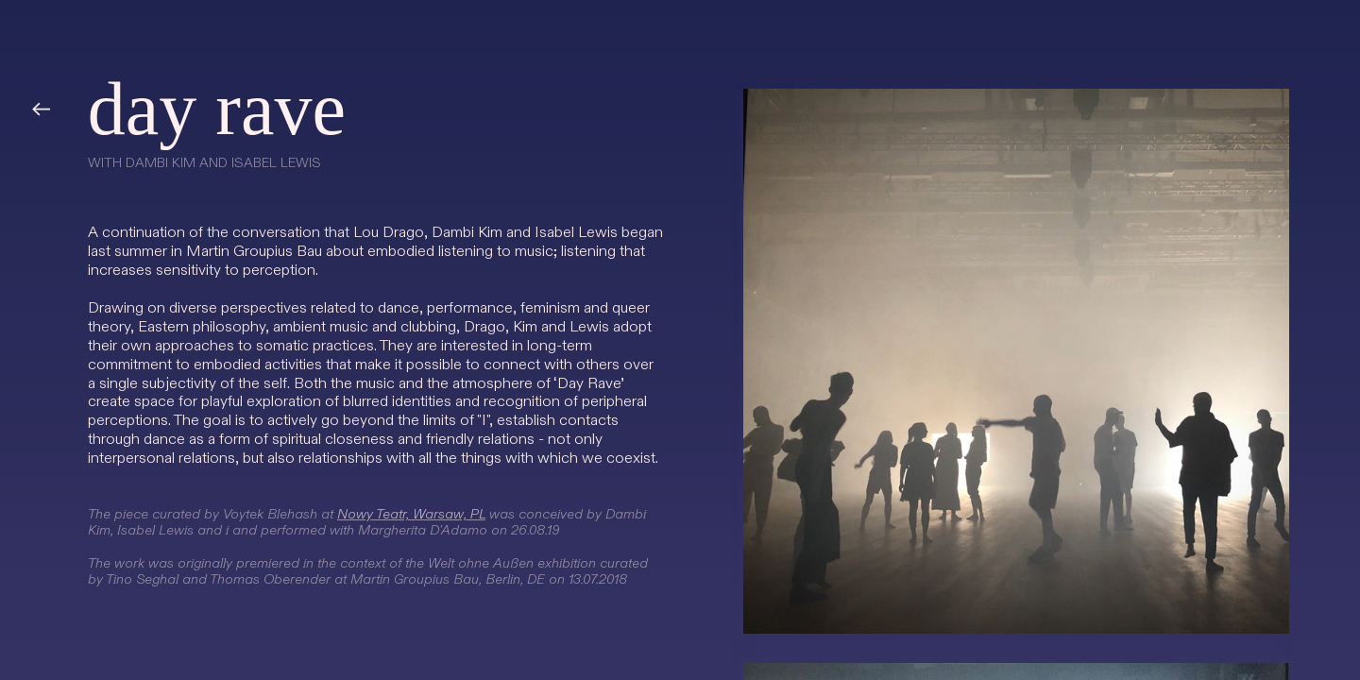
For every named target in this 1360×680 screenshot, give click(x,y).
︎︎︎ (40, 110)
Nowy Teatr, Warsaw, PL (411, 514)
